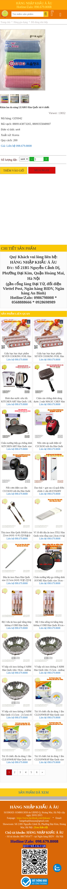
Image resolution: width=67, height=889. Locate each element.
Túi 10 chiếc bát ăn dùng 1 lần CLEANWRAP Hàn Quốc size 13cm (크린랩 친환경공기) (49, 758)
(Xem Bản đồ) (41, 827)
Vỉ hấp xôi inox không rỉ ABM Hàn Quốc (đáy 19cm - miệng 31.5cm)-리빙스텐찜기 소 (16, 668)
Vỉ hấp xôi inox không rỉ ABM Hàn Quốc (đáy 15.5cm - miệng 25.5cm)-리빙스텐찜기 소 (49, 668)
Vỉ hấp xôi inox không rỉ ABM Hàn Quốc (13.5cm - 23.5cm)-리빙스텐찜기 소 (16, 713)
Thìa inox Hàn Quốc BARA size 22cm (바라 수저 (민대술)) (16, 534)
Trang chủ (5, 22)
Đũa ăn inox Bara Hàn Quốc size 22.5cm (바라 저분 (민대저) (16, 579)
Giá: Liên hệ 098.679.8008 (16, 145)
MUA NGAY (41, 170)
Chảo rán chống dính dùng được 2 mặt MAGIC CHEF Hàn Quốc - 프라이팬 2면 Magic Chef (49, 400)
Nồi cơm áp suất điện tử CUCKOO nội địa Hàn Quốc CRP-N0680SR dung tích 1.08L (49, 444)
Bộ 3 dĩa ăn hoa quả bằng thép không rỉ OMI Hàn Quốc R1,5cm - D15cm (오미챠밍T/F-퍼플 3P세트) (16, 623)
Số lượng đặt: (9, 159)
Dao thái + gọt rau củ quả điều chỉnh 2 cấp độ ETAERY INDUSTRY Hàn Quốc (49, 489)
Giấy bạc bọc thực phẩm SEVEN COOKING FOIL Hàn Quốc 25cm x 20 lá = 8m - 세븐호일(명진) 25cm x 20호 (49, 355)
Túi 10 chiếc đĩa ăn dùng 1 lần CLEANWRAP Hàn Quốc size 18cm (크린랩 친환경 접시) (49, 713)
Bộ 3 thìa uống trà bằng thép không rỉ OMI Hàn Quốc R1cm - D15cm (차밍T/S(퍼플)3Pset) (49, 623)
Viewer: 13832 (57, 113)
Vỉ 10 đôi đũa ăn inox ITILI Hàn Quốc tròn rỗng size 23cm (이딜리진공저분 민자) (49, 534)
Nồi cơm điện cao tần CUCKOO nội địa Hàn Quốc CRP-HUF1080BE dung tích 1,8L (16, 489)
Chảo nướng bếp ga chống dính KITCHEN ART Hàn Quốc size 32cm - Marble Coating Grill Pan (16, 444)
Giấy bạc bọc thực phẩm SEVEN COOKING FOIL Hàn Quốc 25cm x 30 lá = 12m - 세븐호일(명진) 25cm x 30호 (16, 355)
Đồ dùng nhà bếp (39, 22)
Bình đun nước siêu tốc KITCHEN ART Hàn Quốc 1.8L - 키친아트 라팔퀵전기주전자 (16, 400)
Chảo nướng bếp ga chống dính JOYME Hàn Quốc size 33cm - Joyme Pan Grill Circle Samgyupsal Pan (49, 579)
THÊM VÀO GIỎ (13, 170)
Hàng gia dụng (21, 22)
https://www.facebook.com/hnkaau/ (33, 818)
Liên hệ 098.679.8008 (16, 359)
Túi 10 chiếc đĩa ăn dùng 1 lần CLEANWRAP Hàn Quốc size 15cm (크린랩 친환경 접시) (16, 758)
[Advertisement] (32, 208)
